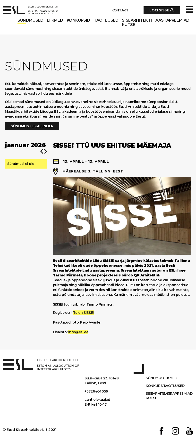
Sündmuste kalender (32, 126)
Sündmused (30, 20)
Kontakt (119, 10)
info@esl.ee (78, 332)
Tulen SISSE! (83, 312)
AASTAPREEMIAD (172, 20)
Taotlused (106, 20)
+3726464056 (96, 391)
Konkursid (78, 20)
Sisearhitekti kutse (137, 22)
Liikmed (55, 20)
